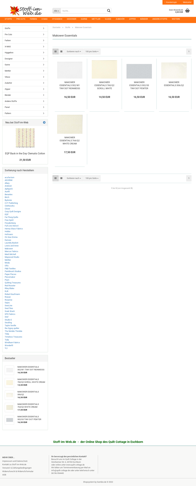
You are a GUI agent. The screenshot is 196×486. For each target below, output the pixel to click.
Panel (7, 107)
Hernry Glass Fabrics (14, 229)
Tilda (7, 334)
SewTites (9, 308)
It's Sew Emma (11, 237)
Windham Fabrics (12, 342)
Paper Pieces (10, 274)
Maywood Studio (12, 257)
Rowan (8, 297)
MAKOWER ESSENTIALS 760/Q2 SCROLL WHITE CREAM (104, 85)
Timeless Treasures (13, 337)
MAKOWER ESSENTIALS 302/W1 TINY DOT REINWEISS (69, 85)
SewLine (8, 305)
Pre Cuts (20, 19)
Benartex (8, 194)
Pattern (8, 113)
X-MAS (44, 19)
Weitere (176, 19)
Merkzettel (186, 2)
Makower (9, 248)
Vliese (108, 19)
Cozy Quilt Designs (13, 211)
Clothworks (10, 206)
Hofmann (9, 234)
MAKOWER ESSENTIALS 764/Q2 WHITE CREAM (70, 140)
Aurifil (7, 191)
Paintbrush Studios (13, 271)
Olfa (6, 265)
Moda (7, 263)
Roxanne (8, 300)
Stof (6, 317)
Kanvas (8, 240)
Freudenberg (10, 223)
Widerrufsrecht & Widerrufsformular (17, 471)
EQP (6, 214)
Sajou (7, 302)
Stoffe (8, 19)
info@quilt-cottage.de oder (63, 470)
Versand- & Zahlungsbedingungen (17, 468)
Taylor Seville (10, 325)
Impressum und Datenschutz (14, 461)
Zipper (132, 19)
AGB (4, 475)
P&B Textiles (10, 268)
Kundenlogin (171, 2)
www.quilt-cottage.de (75, 465)
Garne (84, 19)
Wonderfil (9, 345)
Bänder (144, 19)
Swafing (8, 322)
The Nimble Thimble (13, 331)
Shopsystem (88, 482)
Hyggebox (57, 19)
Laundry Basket (11, 243)
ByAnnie (8, 200)
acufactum (9, 177)
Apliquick (9, 189)
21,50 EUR (25, 159)
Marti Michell (10, 254)
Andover (8, 186)
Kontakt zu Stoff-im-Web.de (14, 464)
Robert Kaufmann (12, 294)
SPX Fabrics (10, 314)
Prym (7, 280)
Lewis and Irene (12, 246)
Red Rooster (10, 285)
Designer (71, 19)
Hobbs (7, 231)
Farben (33, 19)
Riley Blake (9, 288)
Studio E (8, 320)
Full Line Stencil (11, 226)
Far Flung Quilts (11, 217)
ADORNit (8, 180)
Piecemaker (10, 277)
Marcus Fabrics (11, 251)
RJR (6, 291)
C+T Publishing (11, 203)
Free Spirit (9, 220)
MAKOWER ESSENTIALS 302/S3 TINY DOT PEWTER (139, 85)
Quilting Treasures (13, 283)
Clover (7, 209)
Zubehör (120, 19)
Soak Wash (10, 311)
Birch (7, 197)
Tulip (7, 340)
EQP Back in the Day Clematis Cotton (25, 153)
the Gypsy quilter (12, 328)
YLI (6, 348)
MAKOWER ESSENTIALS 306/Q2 (174, 84)
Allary (7, 183)
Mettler (96, 19)
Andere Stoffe (159, 19)
